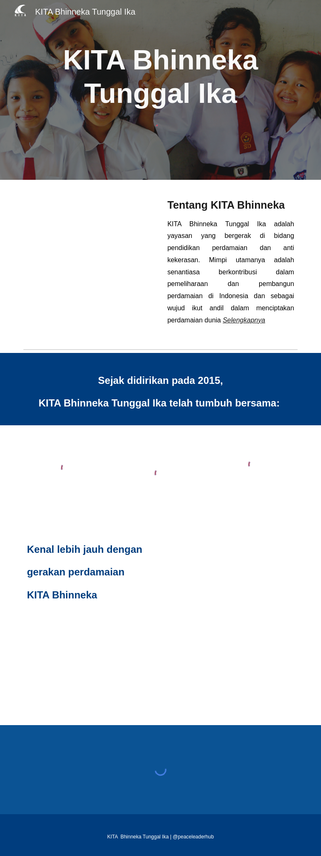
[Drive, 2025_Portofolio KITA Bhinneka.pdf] (230, 623)
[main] (160, 76)
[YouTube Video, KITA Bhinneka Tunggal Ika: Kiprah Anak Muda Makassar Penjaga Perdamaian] (90, 229)
